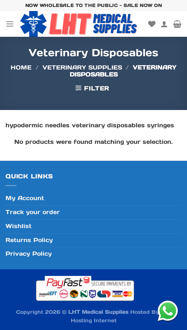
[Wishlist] (151, 24)
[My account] (164, 24)
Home (21, 67)
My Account (25, 198)
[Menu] (10, 24)
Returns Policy (29, 240)
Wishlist (19, 226)
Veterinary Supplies (82, 67)
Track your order (33, 212)
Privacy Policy (29, 253)
